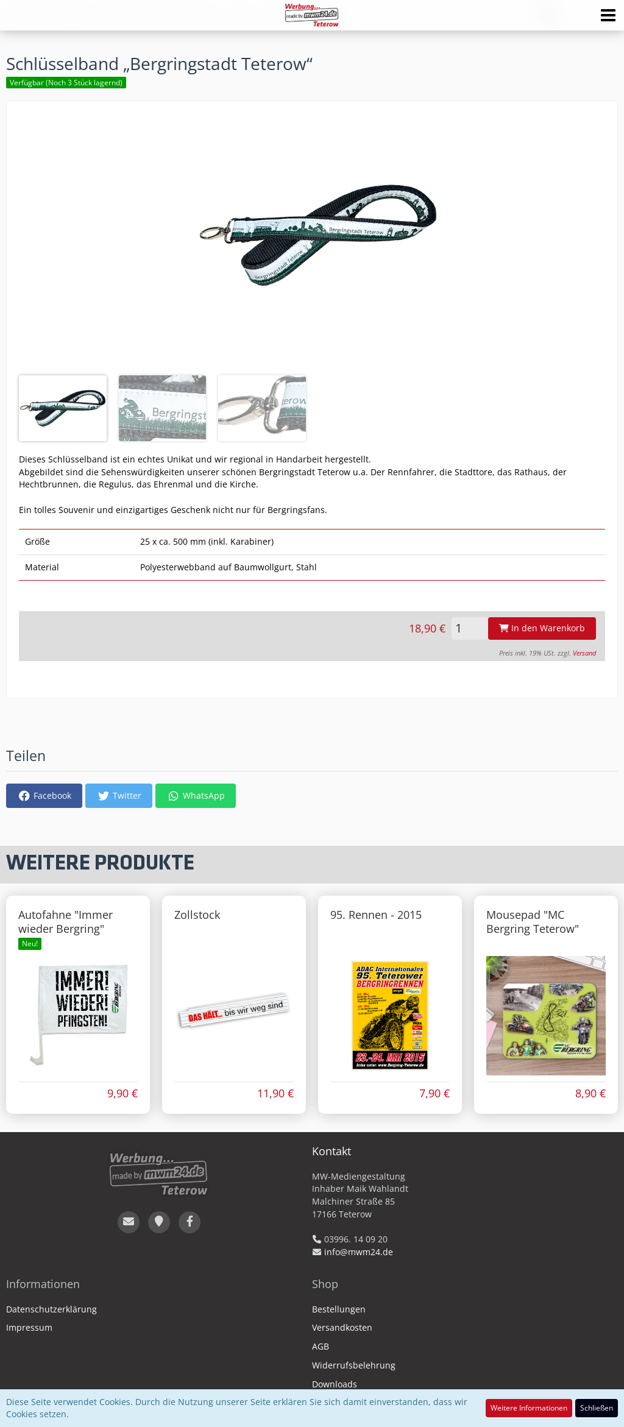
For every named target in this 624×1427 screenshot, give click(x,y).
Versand (584, 653)
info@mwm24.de (358, 1252)
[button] (608, 15)
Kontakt (331, 1151)
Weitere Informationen (529, 1408)
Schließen (596, 1408)
